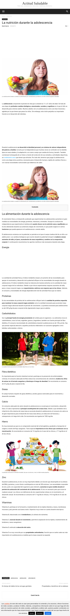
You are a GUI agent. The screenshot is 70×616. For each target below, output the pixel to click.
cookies (7, 603)
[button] (3, 11)
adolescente (23, 578)
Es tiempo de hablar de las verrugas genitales (17, 586)
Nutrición (9, 16)
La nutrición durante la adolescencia (27, 22)
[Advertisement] (35, 42)
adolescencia (14, 578)
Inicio (3, 16)
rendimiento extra (10, 157)
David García (5, 26)
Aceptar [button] (48, 613)
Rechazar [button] (40, 613)
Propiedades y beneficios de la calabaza (55, 586)
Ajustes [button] (32, 613)
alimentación (31, 578)
